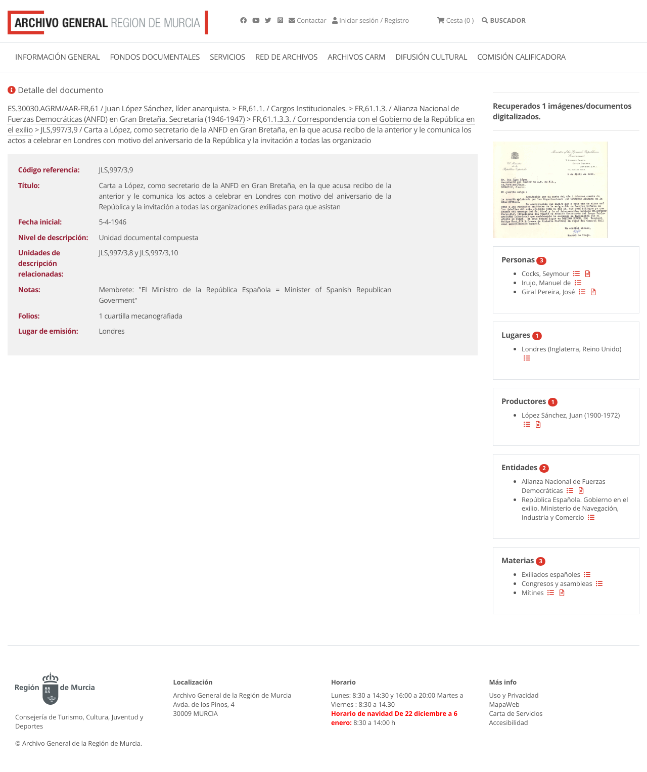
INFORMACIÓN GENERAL (57, 57)
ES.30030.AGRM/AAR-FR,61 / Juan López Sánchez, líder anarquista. (119, 109)
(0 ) (455, 20)
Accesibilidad (508, 722)
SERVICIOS (227, 57)
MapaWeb (504, 704)
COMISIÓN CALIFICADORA (521, 57)
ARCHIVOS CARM (356, 57)
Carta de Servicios (516, 713)
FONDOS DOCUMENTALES (155, 57)
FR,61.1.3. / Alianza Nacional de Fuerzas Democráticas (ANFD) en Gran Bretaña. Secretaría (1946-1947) (233, 114)
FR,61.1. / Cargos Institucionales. (292, 109)
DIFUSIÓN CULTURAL (431, 57)
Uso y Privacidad (514, 695)
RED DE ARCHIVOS (286, 57)
